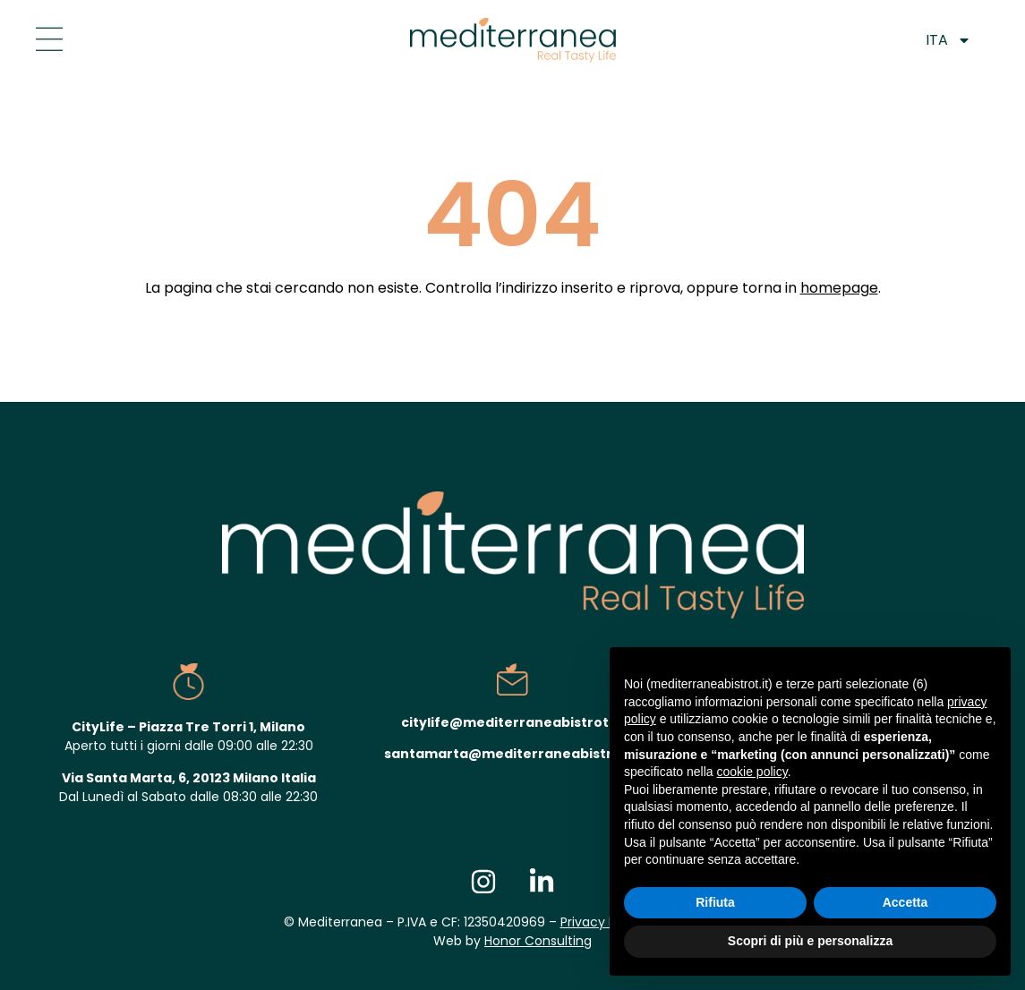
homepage (839, 287)
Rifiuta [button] (715, 902)
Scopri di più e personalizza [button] (810, 941)
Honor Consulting (538, 941)
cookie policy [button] (752, 771)
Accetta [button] (905, 902)
